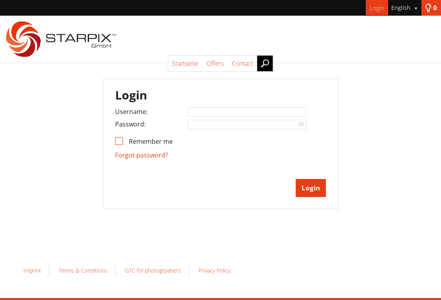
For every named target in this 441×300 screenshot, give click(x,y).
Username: (131, 111)
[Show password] (301, 124)
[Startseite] (220, 39)
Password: (130, 124)
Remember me (151, 141)
